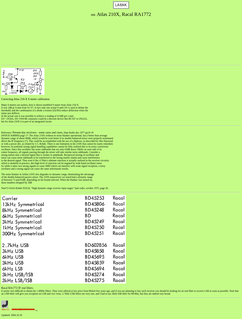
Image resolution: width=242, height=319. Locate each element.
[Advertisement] (121, 41)
